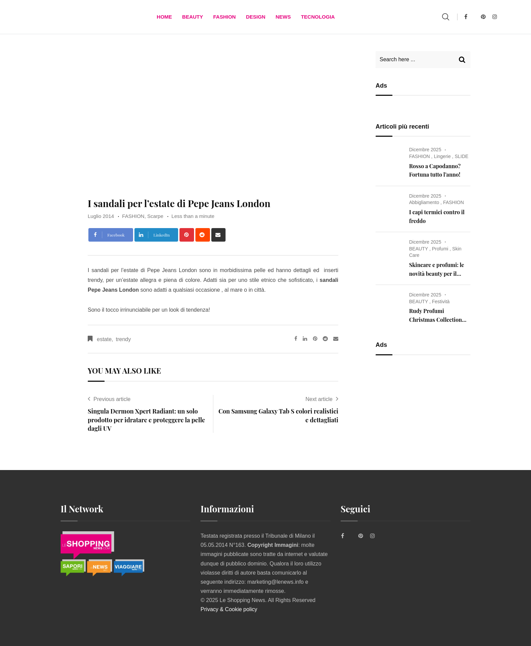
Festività (440, 301)
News (283, 17)
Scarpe (155, 216)
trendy (123, 339)
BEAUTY (192, 17)
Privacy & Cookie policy (228, 609)
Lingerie (442, 156)
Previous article (111, 399)
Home (164, 17)
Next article (319, 399)
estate (104, 339)
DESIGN (256, 17)
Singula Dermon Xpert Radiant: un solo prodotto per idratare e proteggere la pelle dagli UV (146, 419)
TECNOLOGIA (318, 17)
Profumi (440, 248)
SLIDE (461, 156)
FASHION (224, 17)
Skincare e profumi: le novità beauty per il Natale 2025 (436, 273)
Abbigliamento (424, 202)
